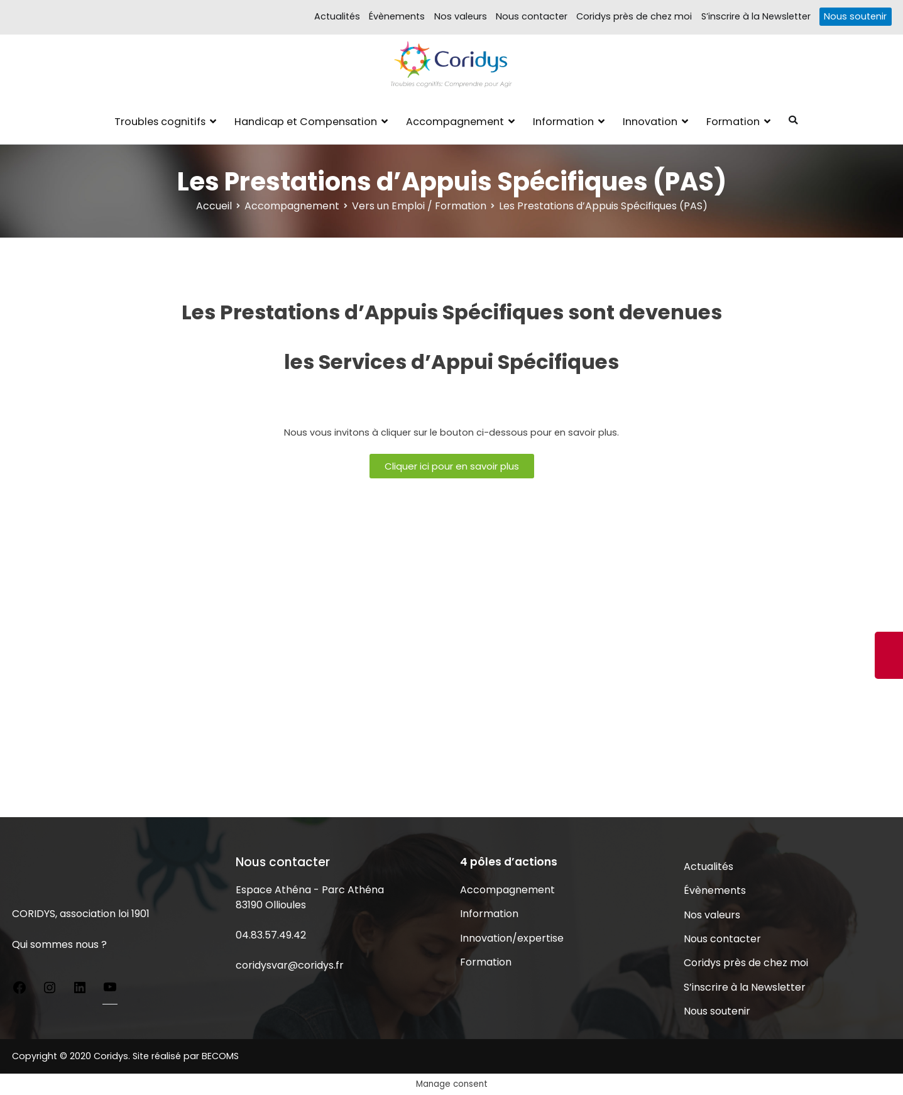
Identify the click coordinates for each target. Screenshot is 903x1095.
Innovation (650, 121)
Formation (733, 121)
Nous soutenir (855, 16)
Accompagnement (455, 121)
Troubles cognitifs (159, 121)
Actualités (337, 16)
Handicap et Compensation (305, 121)
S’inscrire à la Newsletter (756, 16)
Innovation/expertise (512, 938)
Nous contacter (531, 16)
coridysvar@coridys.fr (290, 965)
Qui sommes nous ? (59, 944)
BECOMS (220, 1056)
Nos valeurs (460, 16)
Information (563, 121)
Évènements (397, 16)
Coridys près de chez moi (634, 16)
